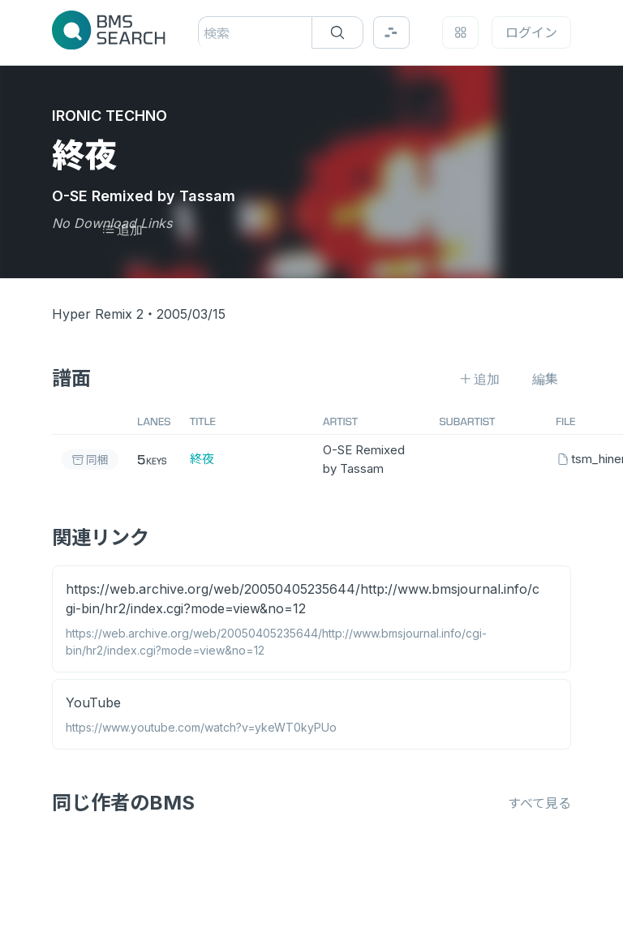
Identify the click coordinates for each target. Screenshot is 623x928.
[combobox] (206, 33)
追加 (122, 229)
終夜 (202, 458)
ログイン (531, 32)
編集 (545, 379)
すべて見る (539, 803)
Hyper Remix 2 (98, 314)
